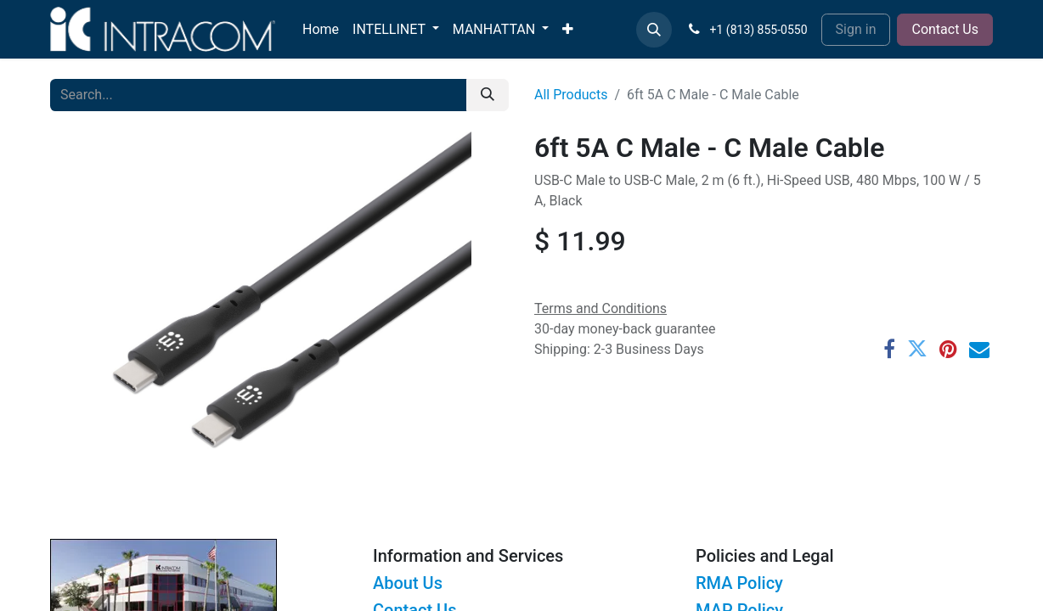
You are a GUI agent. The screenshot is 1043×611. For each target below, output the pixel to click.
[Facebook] (889, 349)
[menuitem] (321, 30)
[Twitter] (917, 349)
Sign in (856, 29)
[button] (654, 30)
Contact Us (944, 29)
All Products (570, 95)
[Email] (979, 349)
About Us (408, 583)
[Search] (487, 95)
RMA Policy (739, 583)
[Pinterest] (948, 349)
